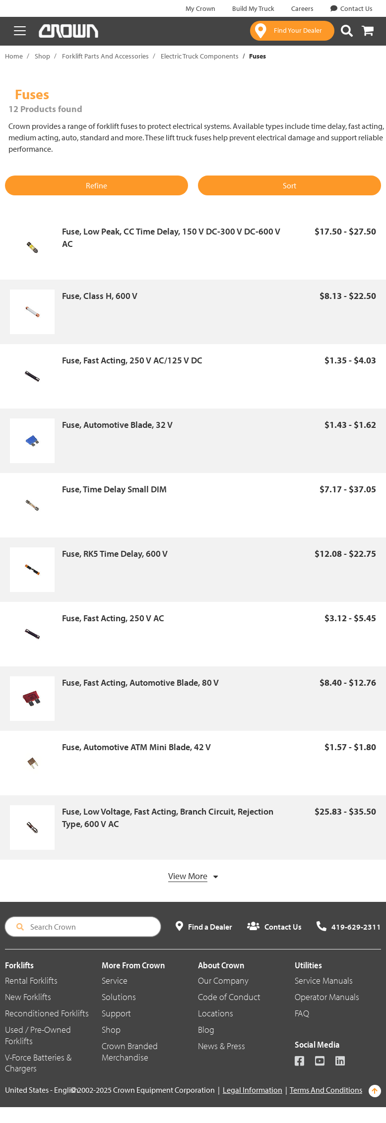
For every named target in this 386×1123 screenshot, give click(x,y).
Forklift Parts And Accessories (105, 56)
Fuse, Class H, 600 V (99, 295)
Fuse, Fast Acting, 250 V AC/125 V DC (132, 360)
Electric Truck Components (200, 56)
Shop (42, 56)
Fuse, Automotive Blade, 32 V (117, 424)
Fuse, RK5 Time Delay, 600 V (115, 553)
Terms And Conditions (326, 1090)
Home (14, 56)
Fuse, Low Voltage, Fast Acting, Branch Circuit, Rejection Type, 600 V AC (167, 818)
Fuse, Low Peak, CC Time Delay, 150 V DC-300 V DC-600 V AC (171, 238)
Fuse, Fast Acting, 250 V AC (113, 618)
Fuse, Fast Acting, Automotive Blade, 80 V (140, 682)
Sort (289, 185)
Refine (96, 185)
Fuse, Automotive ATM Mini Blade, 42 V (136, 747)
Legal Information (252, 1090)
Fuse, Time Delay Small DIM (114, 489)
